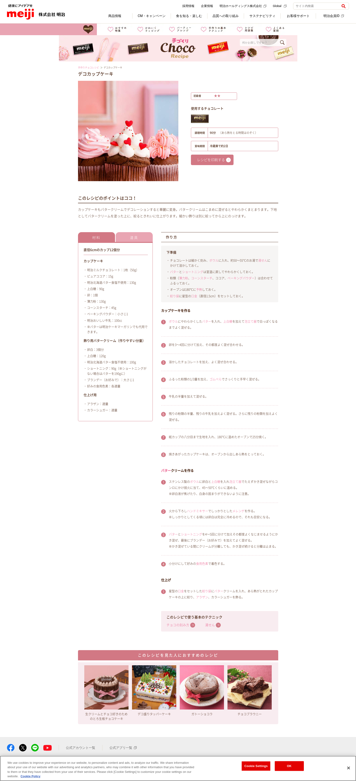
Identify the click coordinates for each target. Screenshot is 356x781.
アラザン (202, 597)
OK (289, 766)
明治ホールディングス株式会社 (243, 6)
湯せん (262, 260)
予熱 (199, 289)
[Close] (348, 768)
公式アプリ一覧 (123, 748)
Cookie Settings (256, 766)
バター (174, 271)
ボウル (213, 260)
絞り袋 (174, 296)
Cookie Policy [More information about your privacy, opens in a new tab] (30, 776)
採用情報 (188, 6)
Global (280, 6)
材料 (96, 237)
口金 (194, 296)
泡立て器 (250, 321)
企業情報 (207, 6)
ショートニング (192, 271)
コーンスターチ (201, 278)
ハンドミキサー (197, 511)
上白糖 (227, 321)
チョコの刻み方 (177, 625)
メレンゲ (238, 511)
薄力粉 (183, 278)
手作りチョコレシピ (88, 67)
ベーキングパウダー (241, 278)
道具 (134, 237)
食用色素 (202, 563)
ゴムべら (216, 379)
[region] (178, 768)
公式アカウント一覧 (80, 748)
